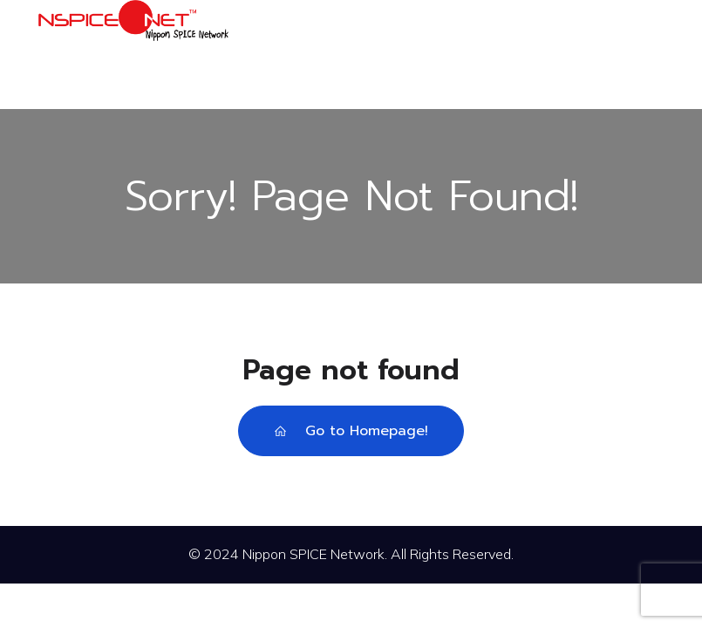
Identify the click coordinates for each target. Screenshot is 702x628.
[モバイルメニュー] (649, 54)
